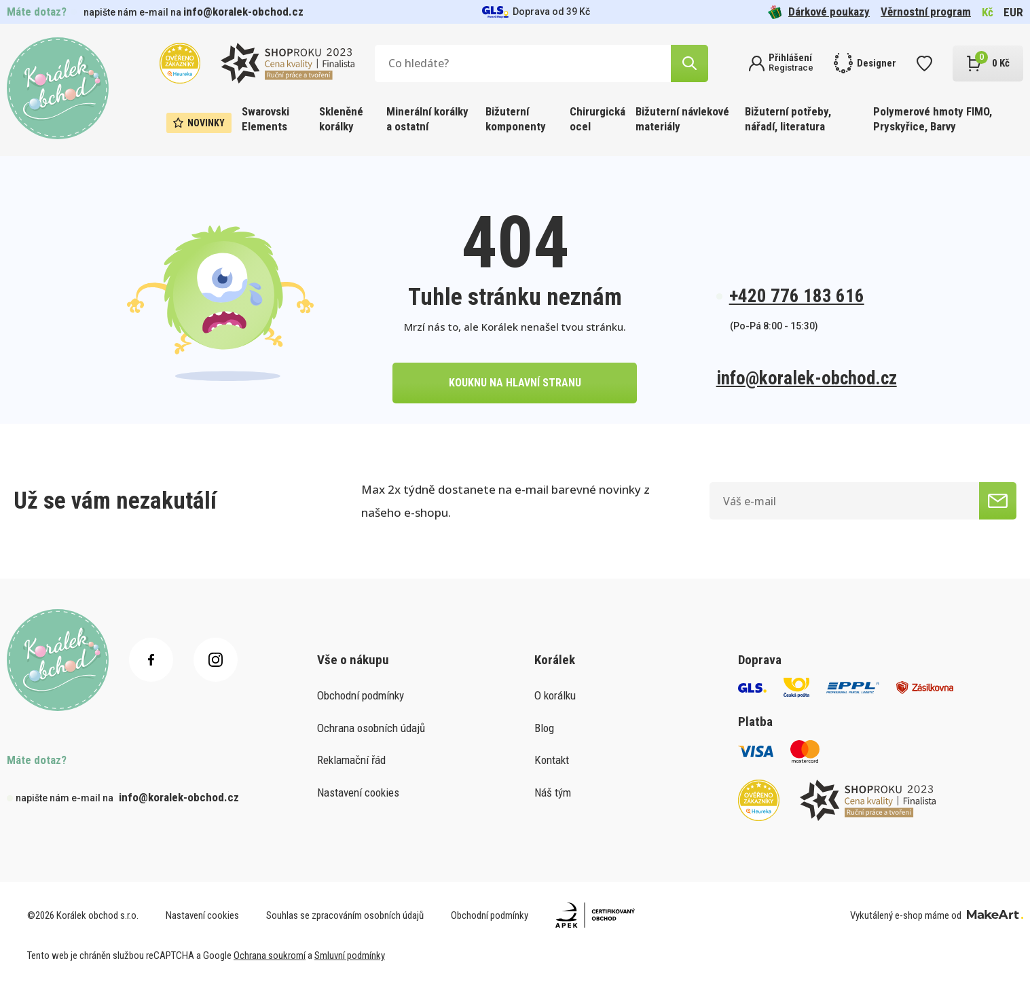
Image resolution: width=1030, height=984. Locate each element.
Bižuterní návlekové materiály (682, 119)
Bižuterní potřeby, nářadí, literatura (788, 119)
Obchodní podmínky (360, 695)
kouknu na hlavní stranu (515, 382)
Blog (544, 728)
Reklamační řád (351, 760)
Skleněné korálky (341, 119)
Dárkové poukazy (819, 12)
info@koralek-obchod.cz (243, 11)
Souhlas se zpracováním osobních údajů (345, 915)
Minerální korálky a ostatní (427, 119)
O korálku (555, 695)
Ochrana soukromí (270, 955)
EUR (1013, 12)
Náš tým (552, 792)
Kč (987, 12)
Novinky (199, 122)
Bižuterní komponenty (515, 119)
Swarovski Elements (265, 119)
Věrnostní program (926, 11)
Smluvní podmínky (349, 955)
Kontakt (551, 760)
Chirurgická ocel (597, 119)
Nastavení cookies (358, 792)
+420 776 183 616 (796, 296)
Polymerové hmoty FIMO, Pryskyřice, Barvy (932, 119)
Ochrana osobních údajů (371, 728)
